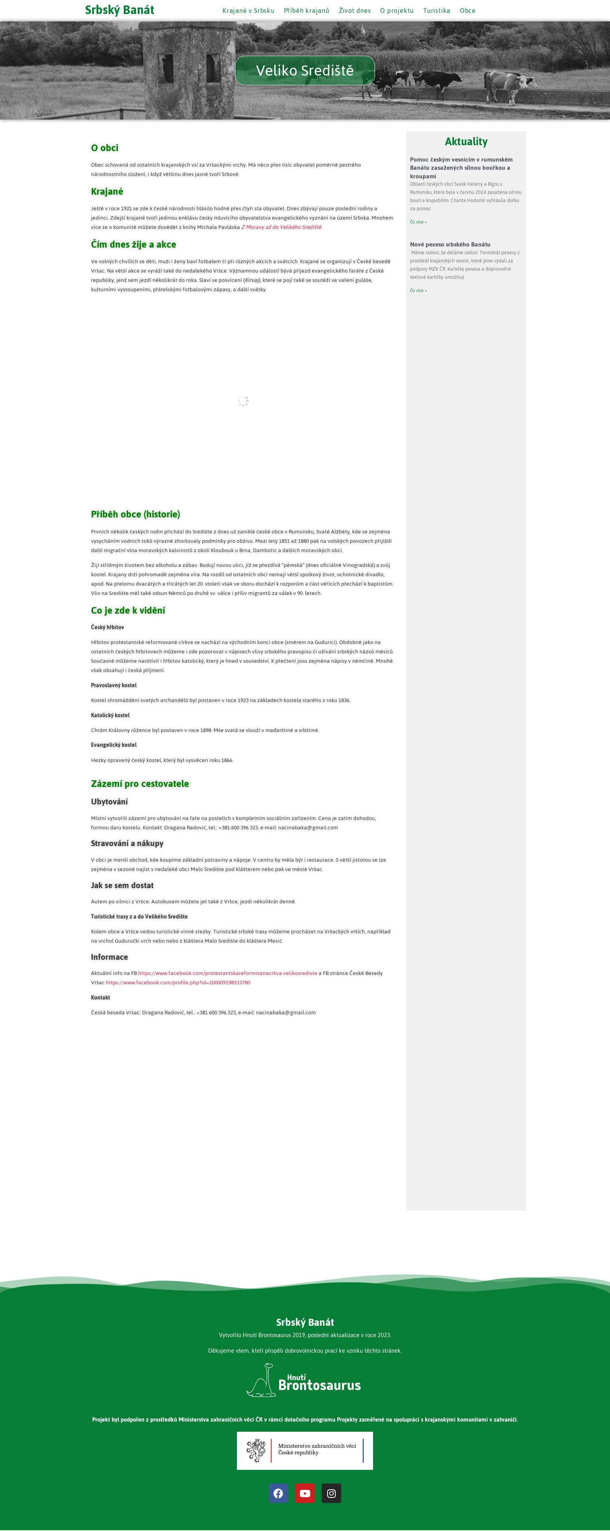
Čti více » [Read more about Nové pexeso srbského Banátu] (418, 291)
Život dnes (355, 11)
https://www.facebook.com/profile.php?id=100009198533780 (178, 983)
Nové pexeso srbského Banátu (450, 245)
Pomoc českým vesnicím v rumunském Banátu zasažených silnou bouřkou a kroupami (461, 168)
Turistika (440, 11)
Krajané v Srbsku (244, 11)
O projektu (398, 11)
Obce (472, 11)
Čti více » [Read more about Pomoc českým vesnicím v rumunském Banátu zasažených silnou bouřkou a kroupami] (418, 223)
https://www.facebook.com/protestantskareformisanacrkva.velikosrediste (227, 974)
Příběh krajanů (304, 11)
